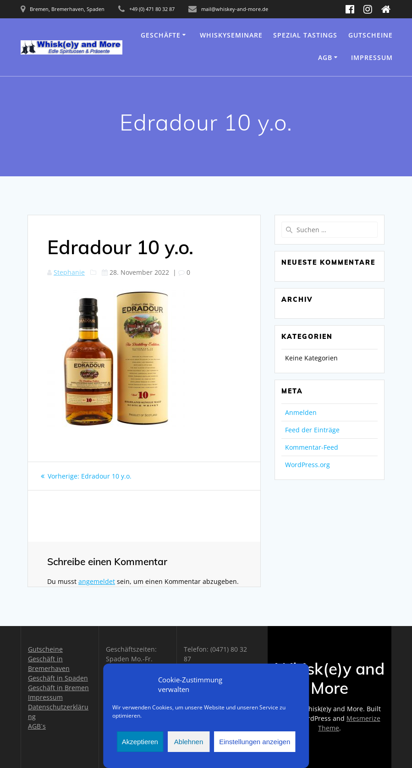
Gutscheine (370, 35)
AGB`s (37, 726)
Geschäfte (161, 35)
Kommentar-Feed (311, 447)
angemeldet (96, 581)
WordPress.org (307, 464)
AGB (325, 57)
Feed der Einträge (312, 429)
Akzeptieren (140, 742)
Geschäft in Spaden (58, 678)
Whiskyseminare (231, 35)
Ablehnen (188, 742)
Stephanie (69, 272)
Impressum (372, 57)
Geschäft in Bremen (58, 687)
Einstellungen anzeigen (254, 742)
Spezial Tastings (305, 35)
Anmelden (301, 412)
